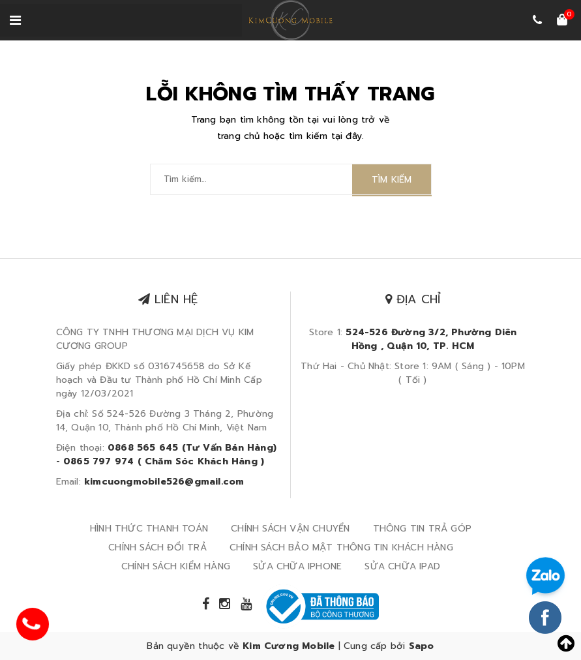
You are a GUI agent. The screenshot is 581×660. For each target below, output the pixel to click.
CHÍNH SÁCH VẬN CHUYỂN (290, 528)
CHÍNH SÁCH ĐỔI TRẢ (157, 547)
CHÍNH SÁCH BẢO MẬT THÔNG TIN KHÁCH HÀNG (341, 547)
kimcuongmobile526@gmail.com (164, 481)
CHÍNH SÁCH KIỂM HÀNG (175, 566)
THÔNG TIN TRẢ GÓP (422, 528)
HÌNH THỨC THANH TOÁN (149, 528)
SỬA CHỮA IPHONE (297, 566)
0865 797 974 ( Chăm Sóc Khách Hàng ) (163, 461)
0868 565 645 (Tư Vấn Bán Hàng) (192, 448)
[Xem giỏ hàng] (562, 20)
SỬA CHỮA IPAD (402, 566)
